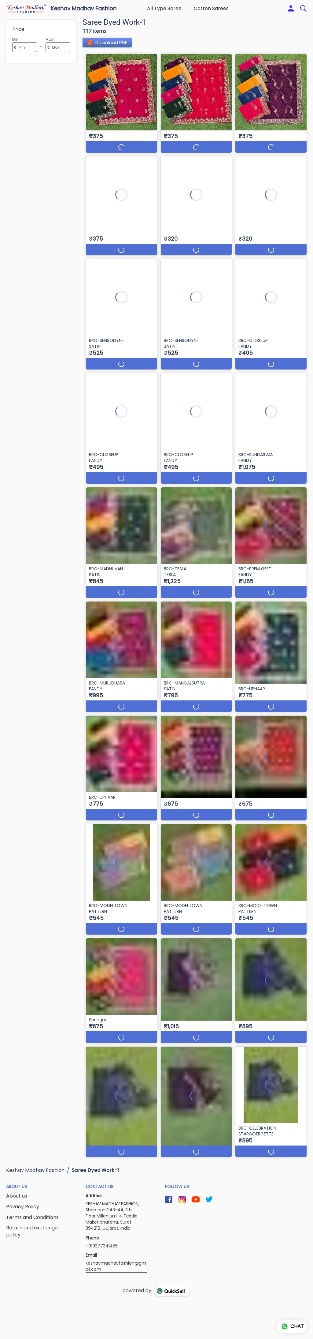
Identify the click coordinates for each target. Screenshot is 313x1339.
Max (49, 39)
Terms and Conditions (32, 1217)
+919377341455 (102, 1246)
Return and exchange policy (32, 1231)
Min (15, 39)
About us (16, 1196)
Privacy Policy (22, 1206)
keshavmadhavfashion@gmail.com (116, 1266)
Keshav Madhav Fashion (83, 9)
